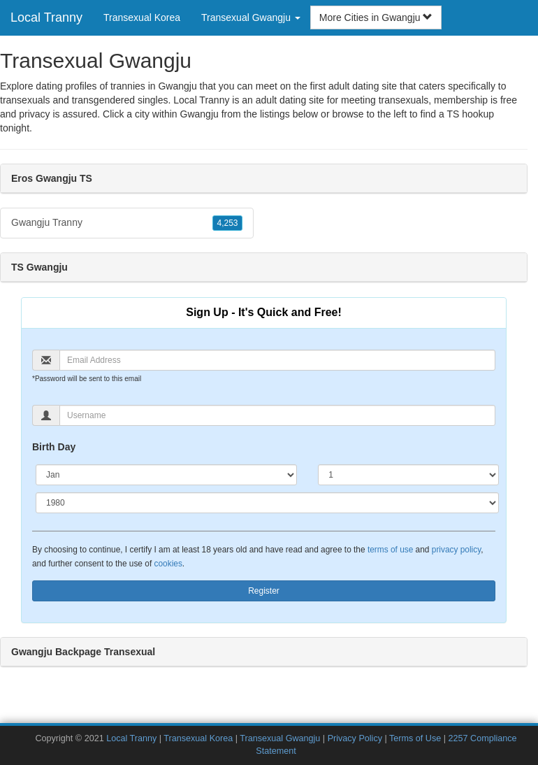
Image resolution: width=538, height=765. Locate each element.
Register (263, 591)
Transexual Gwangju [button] (250, 17)
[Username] (277, 415)
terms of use (390, 550)
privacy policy (456, 550)
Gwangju (199, 114)
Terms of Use (415, 738)
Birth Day (53, 446)
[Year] (267, 502)
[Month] (166, 474)
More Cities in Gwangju (376, 17)
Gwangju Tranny (126, 223)
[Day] (408, 474)
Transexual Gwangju (280, 738)
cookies (168, 564)
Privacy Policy (355, 738)
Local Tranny (46, 17)
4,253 (227, 223)
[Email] (277, 360)
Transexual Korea (141, 17)
